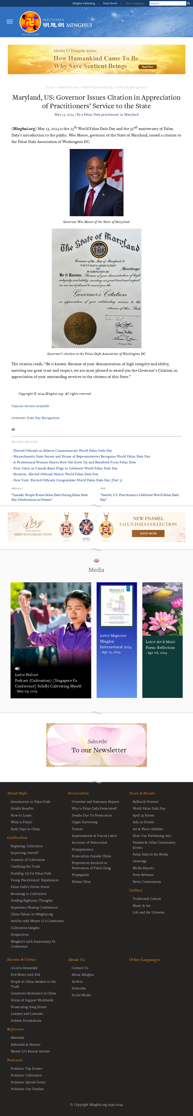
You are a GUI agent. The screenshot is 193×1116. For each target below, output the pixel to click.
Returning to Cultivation (28, 893)
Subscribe (79, 988)
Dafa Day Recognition (131, 87)
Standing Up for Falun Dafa (31, 873)
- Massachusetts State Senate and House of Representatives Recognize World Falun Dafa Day (80, 456)
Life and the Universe (148, 912)
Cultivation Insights (25, 927)
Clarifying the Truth (25, 866)
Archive (77, 981)
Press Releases (143, 874)
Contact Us (80, 967)
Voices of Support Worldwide (32, 1000)
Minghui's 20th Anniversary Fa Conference (33, 943)
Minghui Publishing (84, 3)
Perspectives (20, 934)
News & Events (68, 87)
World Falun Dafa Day (97, 87)
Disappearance (82, 849)
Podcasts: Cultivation (26, 1075)
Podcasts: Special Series (28, 1082)
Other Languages (135, 3)
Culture (136, 890)
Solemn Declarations (26, 1020)
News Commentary (147, 881)
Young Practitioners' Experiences (35, 880)
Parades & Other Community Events (154, 844)
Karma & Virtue (21, 959)
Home (50, 87)
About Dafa (17, 793)
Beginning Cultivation (27, 846)
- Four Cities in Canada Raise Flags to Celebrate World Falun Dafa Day (64, 468)
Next (103, 488)
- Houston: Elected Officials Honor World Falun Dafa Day (54, 474)
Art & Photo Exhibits (148, 829)
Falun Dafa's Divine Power (30, 886)
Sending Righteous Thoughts (32, 900)
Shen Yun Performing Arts (152, 835)
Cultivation (17, 837)
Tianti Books (110, 3)
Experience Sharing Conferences (34, 907)
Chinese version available (30, 406)
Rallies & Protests (145, 801)
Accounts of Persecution (89, 842)
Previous (17, 488)
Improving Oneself (24, 852)
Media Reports (143, 868)
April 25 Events (143, 815)
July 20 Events (143, 822)
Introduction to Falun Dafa (30, 801)
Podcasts (15, 1060)
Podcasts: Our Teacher (27, 1088)
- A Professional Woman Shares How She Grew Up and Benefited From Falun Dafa (73, 462)
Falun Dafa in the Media (150, 854)
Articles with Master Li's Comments (37, 920)
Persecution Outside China (91, 856)
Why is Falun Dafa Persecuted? (94, 808)
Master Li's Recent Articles (30, 1051)
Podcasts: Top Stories (26, 1068)
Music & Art (141, 905)
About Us (76, 959)
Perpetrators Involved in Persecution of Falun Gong (91, 865)
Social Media (81, 995)
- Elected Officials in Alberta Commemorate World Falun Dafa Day (61, 450)
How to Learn (21, 815)
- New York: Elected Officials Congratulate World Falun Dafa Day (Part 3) (67, 480)
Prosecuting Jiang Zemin (29, 1006)
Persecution (78, 793)
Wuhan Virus (81, 881)
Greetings (140, 861)
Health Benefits (22, 808)
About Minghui (83, 974)
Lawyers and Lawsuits (27, 1013)
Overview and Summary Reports (95, 801)
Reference (15, 1029)
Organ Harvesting (85, 822)
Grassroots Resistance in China (33, 993)
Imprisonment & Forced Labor (94, 835)
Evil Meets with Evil (25, 974)
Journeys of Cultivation (28, 859)
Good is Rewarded (24, 967)
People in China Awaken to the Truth (33, 984)
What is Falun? (21, 822)
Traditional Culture (147, 898)
